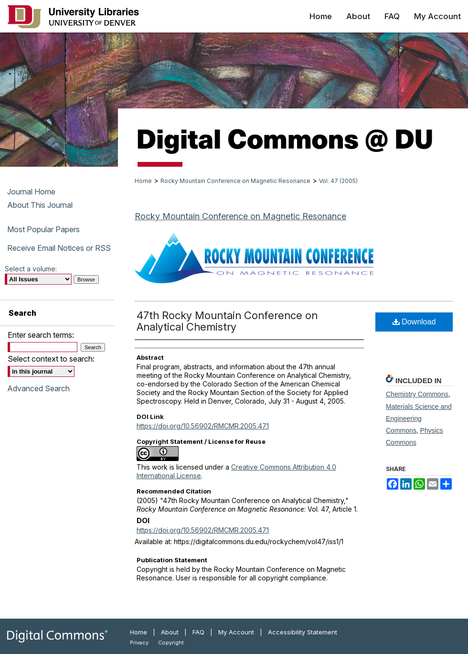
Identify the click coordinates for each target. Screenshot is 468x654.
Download (414, 322)
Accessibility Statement (302, 632)
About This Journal (40, 205)
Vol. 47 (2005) (338, 180)
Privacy (139, 642)
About (170, 632)
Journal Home (31, 191)
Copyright (171, 642)
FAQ (198, 632)
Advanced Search (38, 388)
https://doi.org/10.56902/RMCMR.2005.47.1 (203, 426)
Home (143, 180)
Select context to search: (51, 359)
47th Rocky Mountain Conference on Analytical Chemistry (227, 321)
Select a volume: (31, 269)
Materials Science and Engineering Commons (419, 418)
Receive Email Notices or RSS (59, 248)
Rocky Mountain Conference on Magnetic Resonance (235, 180)
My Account (236, 632)
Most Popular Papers (43, 229)
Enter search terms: (41, 335)
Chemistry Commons (417, 394)
